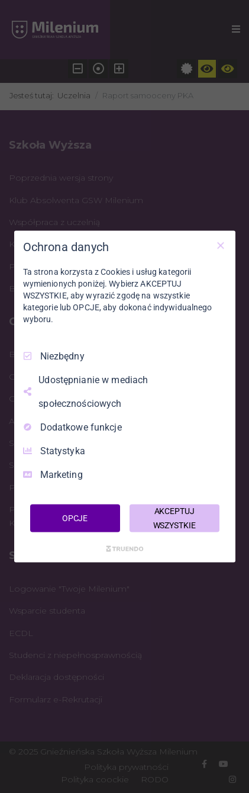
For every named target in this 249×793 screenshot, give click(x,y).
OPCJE (75, 517)
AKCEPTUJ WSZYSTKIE (174, 517)
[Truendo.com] (124, 549)
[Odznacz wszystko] (220, 245)
